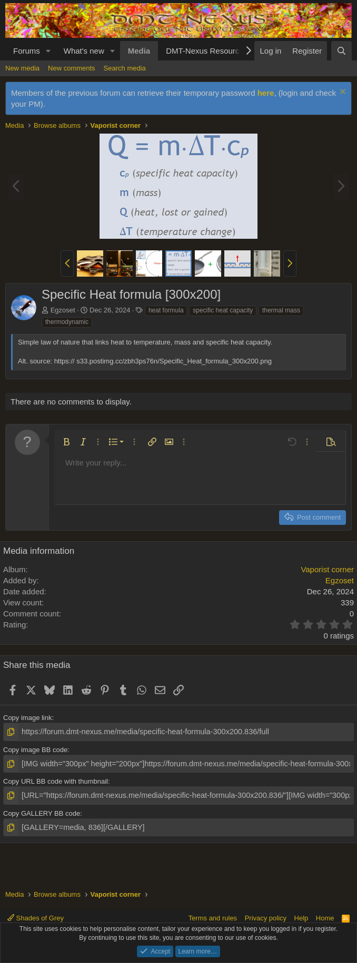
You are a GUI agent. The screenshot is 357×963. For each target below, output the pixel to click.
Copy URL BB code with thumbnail (55, 779)
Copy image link (27, 718)
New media (22, 68)
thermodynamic (66, 322)
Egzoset (63, 310)
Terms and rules (213, 918)
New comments (71, 68)
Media (139, 50)
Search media (125, 68)
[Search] (341, 50)
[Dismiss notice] (341, 92)
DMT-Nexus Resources (206, 50)
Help (301, 918)
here (265, 92)
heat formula (166, 310)
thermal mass (281, 310)
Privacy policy (265, 918)
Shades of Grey (35, 918)
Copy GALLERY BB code (41, 810)
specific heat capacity (223, 310)
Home (325, 918)
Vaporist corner (327, 569)
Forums (26, 50)
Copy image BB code (35, 749)
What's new (84, 50)
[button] (48, 50)
